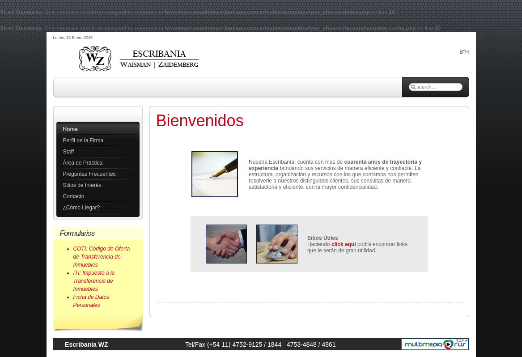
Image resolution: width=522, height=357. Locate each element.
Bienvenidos (200, 120)
